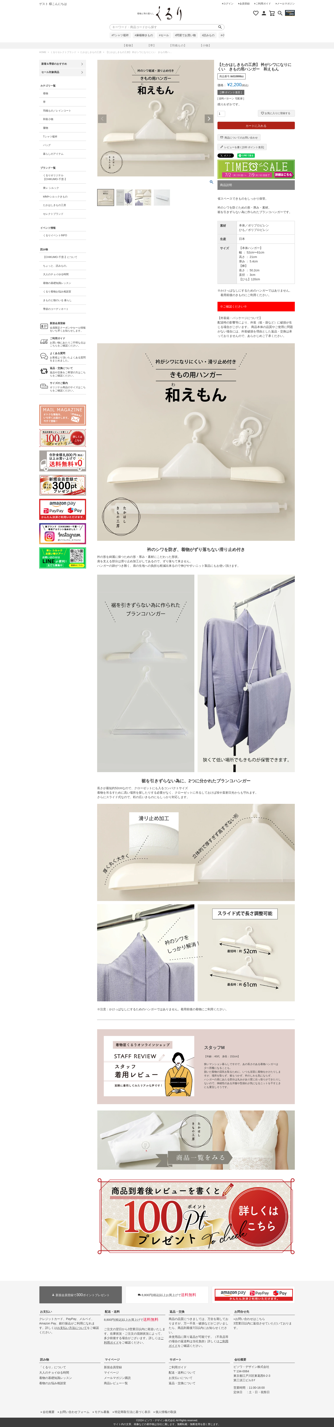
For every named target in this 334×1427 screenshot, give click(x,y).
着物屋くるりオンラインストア (168, 13)
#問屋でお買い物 (185, 35)
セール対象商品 (50, 72)
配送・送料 (112, 1311)
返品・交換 (177, 1311)
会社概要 (240, 1359)
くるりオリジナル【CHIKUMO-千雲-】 (55, 177)
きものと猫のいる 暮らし (57, 300)
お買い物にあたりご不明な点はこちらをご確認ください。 (68, 342)
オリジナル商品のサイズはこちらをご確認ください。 (68, 387)
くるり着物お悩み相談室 (57, 291)
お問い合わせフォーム (74, 1412)
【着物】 (128, 45)
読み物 (44, 1359)
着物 (45, 93)
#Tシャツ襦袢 (120, 35)
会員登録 (244, 3)
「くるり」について (52, 1367)
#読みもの (208, 35)
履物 (45, 127)
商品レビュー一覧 (116, 1383)
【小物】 (206, 45)
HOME (42, 52)
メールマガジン (286, 3)
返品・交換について (182, 1383)
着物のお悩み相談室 (52, 1383)
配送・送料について (182, 1372)
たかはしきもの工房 (90, 52)
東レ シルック (51, 187)
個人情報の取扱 (165, 1412)
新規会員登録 (113, 1367)
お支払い (46, 1311)
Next (209, 119)
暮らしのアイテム (53, 153)
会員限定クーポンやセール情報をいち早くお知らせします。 (68, 327)
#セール (164, 35)
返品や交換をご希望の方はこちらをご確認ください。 (68, 372)
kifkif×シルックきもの (55, 196)
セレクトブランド (53, 213)
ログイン (228, 3)
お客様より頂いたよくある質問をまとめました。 (68, 357)
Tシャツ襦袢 (50, 136)
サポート (175, 1359)
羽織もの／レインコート (57, 110)
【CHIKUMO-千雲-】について (60, 257)
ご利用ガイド (263, 3)
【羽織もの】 (178, 45)
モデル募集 (102, 1412)
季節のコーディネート (56, 309)
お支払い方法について (72, 1328)
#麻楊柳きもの (144, 35)
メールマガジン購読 (117, 1378)
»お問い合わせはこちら (249, 1319)
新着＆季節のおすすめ (54, 63)
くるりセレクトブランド (63, 52)
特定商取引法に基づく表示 (132, 1412)
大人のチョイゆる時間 (56, 274)
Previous (102, 119)
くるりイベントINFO (55, 235)
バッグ (47, 145)
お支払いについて (181, 1378)
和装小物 (48, 119)
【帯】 (151, 45)
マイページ (112, 1359)
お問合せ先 (241, 1311)
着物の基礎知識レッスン (57, 283)
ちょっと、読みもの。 (56, 265)
